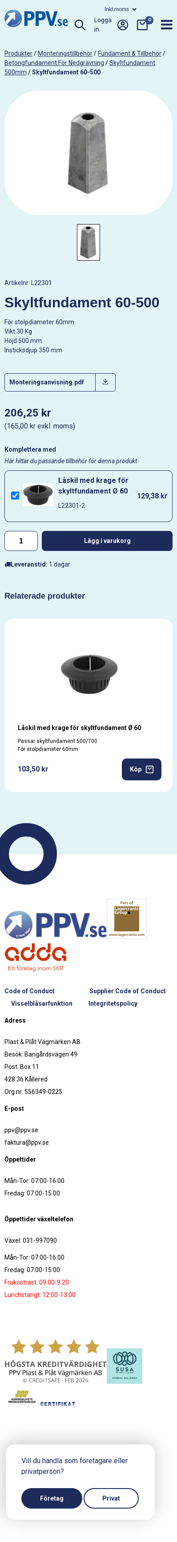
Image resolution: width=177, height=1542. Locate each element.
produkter (18, 53)
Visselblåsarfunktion (41, 1003)
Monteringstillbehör (65, 53)
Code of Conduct (29, 991)
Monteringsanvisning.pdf (46, 382)
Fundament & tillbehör (129, 53)
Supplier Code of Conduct (127, 991)
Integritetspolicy (112, 1003)
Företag (52, 1498)
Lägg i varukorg (107, 540)
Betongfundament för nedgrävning (54, 62)
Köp (141, 769)
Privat (111, 1498)
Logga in (111, 25)
